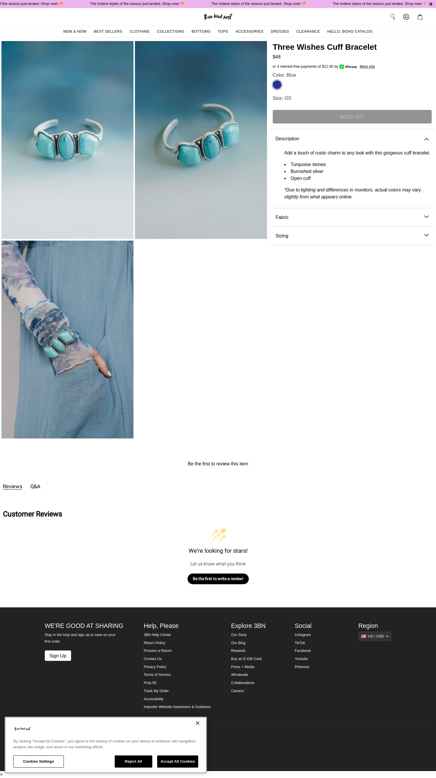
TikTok (300, 643)
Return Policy (154, 643)
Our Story (239, 635)
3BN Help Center (157, 635)
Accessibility (154, 699)
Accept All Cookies (177, 761)
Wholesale (239, 675)
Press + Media (243, 667)
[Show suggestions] (374, 636)
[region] (106, 745)
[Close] (197, 723)
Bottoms (201, 32)
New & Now (74, 32)
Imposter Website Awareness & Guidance (177, 707)
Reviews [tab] (12, 486)
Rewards (238, 651)
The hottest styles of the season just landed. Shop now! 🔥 (139, 4)
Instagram (303, 635)
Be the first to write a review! (218, 578)
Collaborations (243, 683)
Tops (223, 32)
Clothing (140, 32)
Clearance (308, 32)
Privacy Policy (155, 667)
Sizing (352, 235)
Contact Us (153, 659)
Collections (170, 32)
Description (352, 138)
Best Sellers (108, 32)
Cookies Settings (38, 761)
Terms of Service (157, 675)
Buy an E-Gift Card (246, 659)
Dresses (280, 32)
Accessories (249, 32)
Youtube (301, 659)
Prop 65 (150, 683)
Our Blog (238, 643)
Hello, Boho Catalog (350, 32)
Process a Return (158, 651)
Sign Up (57, 655)
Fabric (352, 217)
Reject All (133, 761)
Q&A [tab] (35, 486)
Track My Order (156, 691)
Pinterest (302, 667)
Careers (237, 691)
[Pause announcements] (431, 4)
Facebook (303, 651)
